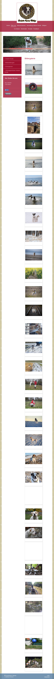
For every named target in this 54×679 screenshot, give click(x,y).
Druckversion (8, 675)
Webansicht (47, 676)
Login (48, 675)
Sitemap (14, 675)
